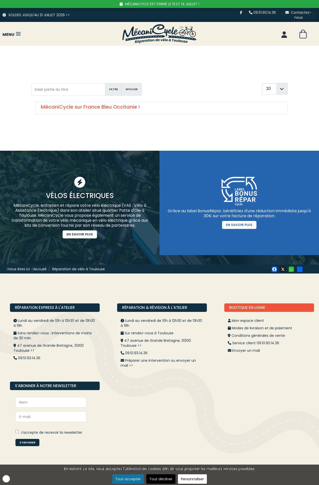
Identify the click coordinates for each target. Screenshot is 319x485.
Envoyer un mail (246, 350)
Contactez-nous (298, 15)
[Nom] (50, 402)
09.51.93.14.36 (262, 12)
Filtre (113, 89)
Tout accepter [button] (128, 479)
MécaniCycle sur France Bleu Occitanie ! (90, 106)
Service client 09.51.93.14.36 (255, 343)
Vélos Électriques (80, 196)
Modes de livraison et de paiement (262, 328)
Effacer (132, 89)
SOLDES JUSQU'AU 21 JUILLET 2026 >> (36, 14)
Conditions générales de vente (258, 335)
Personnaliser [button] (192, 479)
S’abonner (27, 442)
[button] (6, 479)
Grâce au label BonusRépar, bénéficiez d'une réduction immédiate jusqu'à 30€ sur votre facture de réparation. (239, 213)
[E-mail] (50, 417)
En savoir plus (80, 234)
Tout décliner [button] (160, 479)
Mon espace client (248, 320)
